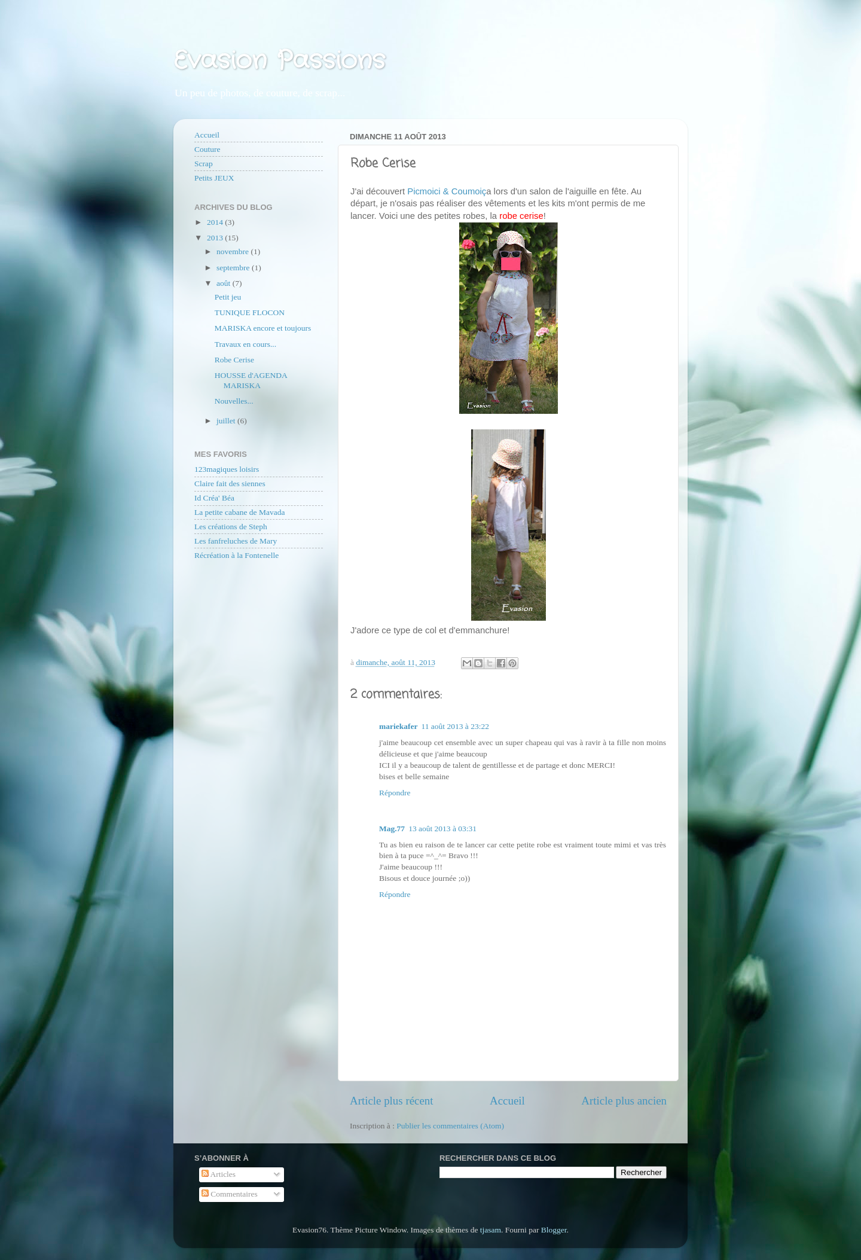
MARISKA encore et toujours (263, 328)
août (224, 283)
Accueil (507, 1100)
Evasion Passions (279, 61)
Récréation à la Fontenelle (236, 555)
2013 (216, 237)
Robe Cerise (234, 359)
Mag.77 (392, 828)
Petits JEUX (214, 177)
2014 (216, 222)
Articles (218, 1174)
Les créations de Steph (230, 526)
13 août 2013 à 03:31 (442, 828)
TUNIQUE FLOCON (250, 312)
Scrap (203, 163)
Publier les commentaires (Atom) (450, 1125)
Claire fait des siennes (229, 483)
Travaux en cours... (245, 344)
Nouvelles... (234, 400)
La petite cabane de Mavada (239, 512)
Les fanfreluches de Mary (235, 540)
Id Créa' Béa (214, 497)
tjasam (490, 1229)
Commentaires (229, 1193)
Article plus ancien (624, 1100)
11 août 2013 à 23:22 (454, 726)
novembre (233, 251)
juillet (226, 420)
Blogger (554, 1229)
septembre (234, 267)
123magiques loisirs (226, 469)
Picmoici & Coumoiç (446, 191)
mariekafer (398, 726)
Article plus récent (391, 1100)
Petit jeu (228, 296)
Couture (207, 149)
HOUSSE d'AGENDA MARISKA (251, 380)
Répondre (394, 792)
